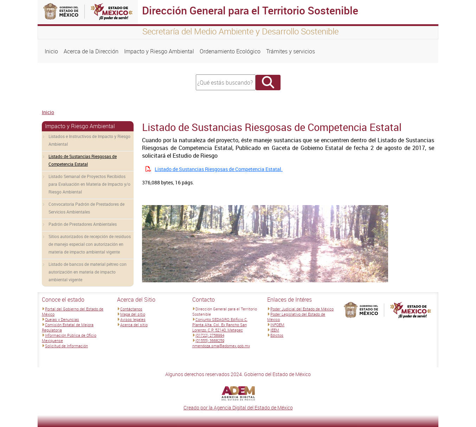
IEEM (274, 330)
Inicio (51, 51)
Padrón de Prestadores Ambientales (83, 224)
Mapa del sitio (132, 314)
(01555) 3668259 (209, 340)
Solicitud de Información (66, 345)
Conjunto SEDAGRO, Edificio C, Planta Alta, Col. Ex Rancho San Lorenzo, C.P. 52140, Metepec (219, 325)
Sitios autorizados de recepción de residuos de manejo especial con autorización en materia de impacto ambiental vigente (90, 244)
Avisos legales (133, 319)
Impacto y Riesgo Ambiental (159, 51)
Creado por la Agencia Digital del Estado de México (238, 407)
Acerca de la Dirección (91, 51)
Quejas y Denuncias (62, 319)
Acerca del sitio (134, 324)
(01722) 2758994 (209, 335)
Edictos (276, 335)
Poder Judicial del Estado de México (302, 308)
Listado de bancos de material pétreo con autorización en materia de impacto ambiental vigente (88, 271)
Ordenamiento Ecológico (230, 51)
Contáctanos (131, 308)
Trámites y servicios (290, 51)
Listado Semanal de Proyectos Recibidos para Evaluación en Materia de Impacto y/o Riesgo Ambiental (89, 184)
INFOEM (277, 324)
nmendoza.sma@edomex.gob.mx (221, 345)
